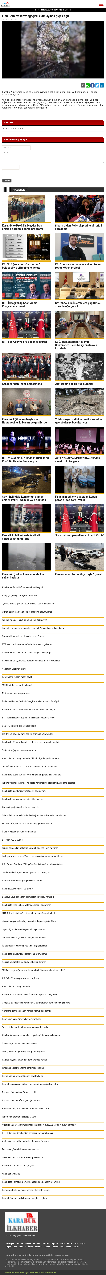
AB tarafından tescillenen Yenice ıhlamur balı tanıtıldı (27, 1011)
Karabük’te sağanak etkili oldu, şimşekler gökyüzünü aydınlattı (31, 774)
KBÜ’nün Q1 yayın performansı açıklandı (21, 978)
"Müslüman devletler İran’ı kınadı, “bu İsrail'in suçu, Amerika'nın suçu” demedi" (39, 1125)
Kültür (70, 1243)
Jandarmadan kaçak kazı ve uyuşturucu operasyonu (26, 872)
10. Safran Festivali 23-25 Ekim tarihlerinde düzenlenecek (30, 766)
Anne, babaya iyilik (11, 1173)
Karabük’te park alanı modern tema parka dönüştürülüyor (28, 709)
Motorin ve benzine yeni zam (16, 693)
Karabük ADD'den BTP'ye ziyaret (17, 888)
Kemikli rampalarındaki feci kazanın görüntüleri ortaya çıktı (30, 1084)
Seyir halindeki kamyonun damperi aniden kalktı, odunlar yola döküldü (24, 498)
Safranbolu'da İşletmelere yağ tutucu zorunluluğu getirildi (78, 304)
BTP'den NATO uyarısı (12, 840)
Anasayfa (10, 1243)
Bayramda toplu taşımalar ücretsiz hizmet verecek (26, 1190)
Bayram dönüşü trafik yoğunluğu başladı (21, 1100)
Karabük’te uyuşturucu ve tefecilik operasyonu (24, 791)
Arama (68, 1246)
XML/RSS (77, 1247)
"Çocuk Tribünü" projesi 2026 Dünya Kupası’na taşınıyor (28, 603)
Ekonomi (36, 1243)
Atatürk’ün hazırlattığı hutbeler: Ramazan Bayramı (25, 1141)
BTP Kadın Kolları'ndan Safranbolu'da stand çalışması (27, 644)
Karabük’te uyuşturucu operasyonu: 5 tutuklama (24, 954)
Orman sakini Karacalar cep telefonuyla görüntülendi (27, 612)
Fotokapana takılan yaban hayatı (17, 677)
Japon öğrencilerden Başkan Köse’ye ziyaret (23, 929)
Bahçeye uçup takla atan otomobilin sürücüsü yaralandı (28, 897)
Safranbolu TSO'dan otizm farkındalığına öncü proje (26, 652)
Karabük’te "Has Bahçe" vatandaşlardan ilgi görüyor (26, 905)
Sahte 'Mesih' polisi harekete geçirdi (19, 726)
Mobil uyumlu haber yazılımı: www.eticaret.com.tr (30, 1273)
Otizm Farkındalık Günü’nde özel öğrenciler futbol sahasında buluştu (34, 815)
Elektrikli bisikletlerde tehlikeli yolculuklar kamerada (21, 537)
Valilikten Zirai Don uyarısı (14, 669)
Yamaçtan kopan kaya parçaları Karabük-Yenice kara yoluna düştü (33, 628)
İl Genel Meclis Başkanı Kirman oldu (19, 831)
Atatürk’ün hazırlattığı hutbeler (74, 384)
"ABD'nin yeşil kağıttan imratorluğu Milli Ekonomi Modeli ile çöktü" (33, 970)
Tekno (62, 1243)
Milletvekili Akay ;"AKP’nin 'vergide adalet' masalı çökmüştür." (31, 701)
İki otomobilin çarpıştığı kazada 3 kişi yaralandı (24, 945)
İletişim (55, 1246)
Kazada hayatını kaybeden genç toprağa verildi (24, 1059)
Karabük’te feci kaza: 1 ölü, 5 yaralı (18, 1165)
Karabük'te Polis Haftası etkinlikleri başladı (22, 587)
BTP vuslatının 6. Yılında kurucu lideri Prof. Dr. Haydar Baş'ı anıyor (25, 459)
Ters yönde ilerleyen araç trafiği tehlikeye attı (23, 1051)
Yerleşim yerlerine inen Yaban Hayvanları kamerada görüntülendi (32, 856)
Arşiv (62, 1246)
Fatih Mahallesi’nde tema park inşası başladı (23, 1068)
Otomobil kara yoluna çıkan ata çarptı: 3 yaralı (23, 636)
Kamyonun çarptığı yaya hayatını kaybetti (21, 1019)
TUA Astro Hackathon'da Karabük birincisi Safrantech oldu (29, 913)
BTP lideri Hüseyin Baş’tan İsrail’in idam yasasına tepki (28, 717)
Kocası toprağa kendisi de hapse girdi (20, 807)
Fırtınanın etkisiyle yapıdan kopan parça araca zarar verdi (76, 498)
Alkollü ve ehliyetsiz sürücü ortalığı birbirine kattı (25, 1108)
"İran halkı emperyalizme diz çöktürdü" (79, 535)
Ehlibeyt (22, 1246)
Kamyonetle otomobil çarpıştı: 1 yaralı (78, 574)
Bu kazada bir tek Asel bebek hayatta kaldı (22, 1076)
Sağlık (83, 1243)
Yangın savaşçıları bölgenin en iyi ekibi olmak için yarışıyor (30, 848)
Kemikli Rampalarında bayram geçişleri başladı (24, 1198)
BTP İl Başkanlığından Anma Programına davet (19, 304)
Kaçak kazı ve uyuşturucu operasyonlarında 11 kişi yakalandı (31, 660)
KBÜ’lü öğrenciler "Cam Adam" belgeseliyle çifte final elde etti (21, 266)
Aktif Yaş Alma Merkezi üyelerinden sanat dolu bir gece (77, 459)
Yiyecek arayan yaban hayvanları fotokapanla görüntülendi (29, 921)
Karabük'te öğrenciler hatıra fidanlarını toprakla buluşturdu (29, 994)
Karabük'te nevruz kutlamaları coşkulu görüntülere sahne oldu (31, 1035)
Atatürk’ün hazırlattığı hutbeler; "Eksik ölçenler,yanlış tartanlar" (31, 758)
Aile (76, 1243)
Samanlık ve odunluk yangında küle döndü (22, 880)
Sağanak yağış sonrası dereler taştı (19, 750)
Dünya (28, 1243)
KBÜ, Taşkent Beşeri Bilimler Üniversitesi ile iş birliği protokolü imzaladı (76, 345)
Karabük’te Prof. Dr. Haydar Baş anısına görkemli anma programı (22, 227)
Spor (15, 1246)
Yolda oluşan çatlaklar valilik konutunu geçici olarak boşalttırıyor (79, 421)
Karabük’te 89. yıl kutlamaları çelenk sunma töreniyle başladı (30, 742)
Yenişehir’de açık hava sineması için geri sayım (24, 620)
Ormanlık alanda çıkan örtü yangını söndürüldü (24, 937)
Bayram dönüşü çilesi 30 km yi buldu (19, 1092)
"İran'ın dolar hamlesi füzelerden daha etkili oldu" (25, 1027)
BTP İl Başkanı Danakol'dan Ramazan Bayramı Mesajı (27, 1133)
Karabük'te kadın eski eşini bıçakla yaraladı (22, 799)
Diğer (8, 1246)
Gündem (19, 1243)
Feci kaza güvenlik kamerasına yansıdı (20, 1149)
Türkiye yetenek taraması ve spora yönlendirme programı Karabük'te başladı (38, 783)
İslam (30, 1246)
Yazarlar (38, 1246)
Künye (47, 1246)
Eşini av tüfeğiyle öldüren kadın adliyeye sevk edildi (27, 823)
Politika (46, 1243)
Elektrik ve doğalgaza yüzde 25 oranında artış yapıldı (27, 734)
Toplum (54, 1243)
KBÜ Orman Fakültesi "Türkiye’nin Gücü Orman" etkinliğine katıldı (32, 864)
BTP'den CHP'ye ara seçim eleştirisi (24, 341)
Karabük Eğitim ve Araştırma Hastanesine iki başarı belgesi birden (25, 421)
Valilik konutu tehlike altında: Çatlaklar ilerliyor (24, 962)
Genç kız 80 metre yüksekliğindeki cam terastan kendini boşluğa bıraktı (36, 1002)
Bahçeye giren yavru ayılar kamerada (19, 595)
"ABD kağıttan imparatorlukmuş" (17, 685)
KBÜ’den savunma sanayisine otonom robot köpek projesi (78, 266)
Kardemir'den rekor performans (22, 384)
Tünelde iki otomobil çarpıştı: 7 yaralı (19, 1116)
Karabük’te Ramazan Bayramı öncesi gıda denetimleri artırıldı (31, 1182)
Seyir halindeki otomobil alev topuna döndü (22, 1157)
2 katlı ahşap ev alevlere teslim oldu (19, 1043)
